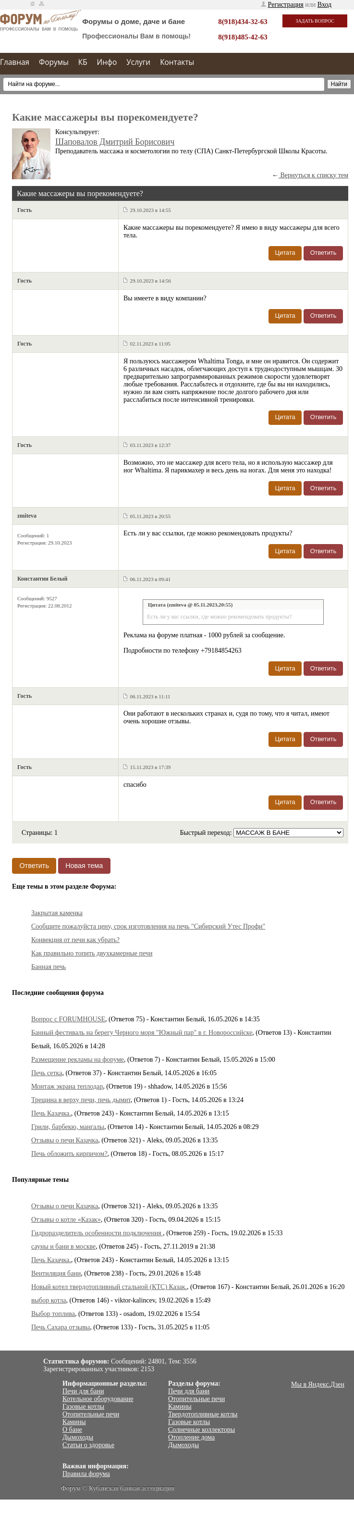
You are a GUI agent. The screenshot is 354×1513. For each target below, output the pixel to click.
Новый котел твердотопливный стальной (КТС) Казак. (109, 1286)
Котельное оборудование (98, 1398)
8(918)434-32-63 (242, 21)
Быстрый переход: (206, 832)
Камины (74, 1422)
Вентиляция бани (56, 1273)
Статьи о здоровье (88, 1445)
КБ (82, 62)
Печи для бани (83, 1391)
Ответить (323, 252)
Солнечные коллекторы (201, 1429)
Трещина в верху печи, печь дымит (81, 1100)
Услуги (138, 62)
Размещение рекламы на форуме (77, 1059)
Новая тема (84, 865)
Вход (324, 4)
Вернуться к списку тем (313, 175)
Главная (14, 62)
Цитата (285, 252)
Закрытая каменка (57, 913)
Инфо (107, 62)
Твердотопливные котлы (203, 1414)
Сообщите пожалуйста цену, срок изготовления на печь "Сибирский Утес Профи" (148, 926)
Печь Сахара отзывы (60, 1327)
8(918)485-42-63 (242, 37)
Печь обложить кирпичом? (69, 1153)
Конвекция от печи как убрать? (75, 939)
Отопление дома (191, 1437)
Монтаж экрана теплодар (67, 1086)
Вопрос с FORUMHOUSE (68, 1019)
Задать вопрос (314, 21)
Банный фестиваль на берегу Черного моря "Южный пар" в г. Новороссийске (141, 1032)
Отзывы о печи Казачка (64, 1140)
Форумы (54, 62)
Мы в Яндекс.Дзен (317, 1384)
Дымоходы (77, 1437)
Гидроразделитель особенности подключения (97, 1233)
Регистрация (286, 4)
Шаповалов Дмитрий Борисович (114, 142)
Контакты (177, 62)
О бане (72, 1429)
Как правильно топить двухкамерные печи (91, 953)
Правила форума (86, 1473)
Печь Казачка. (51, 1113)
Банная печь (48, 966)
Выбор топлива (53, 1313)
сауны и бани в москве (63, 1246)
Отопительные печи (90, 1414)
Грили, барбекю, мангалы (67, 1126)
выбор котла (48, 1300)
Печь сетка (46, 1073)
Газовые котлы (83, 1406)
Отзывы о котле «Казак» (66, 1219)
